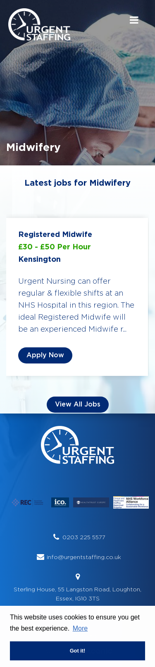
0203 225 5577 (83, 537)
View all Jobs (77, 404)
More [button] (80, 628)
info (52, 557)
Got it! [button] (78, 651)
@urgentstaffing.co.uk (89, 557)
